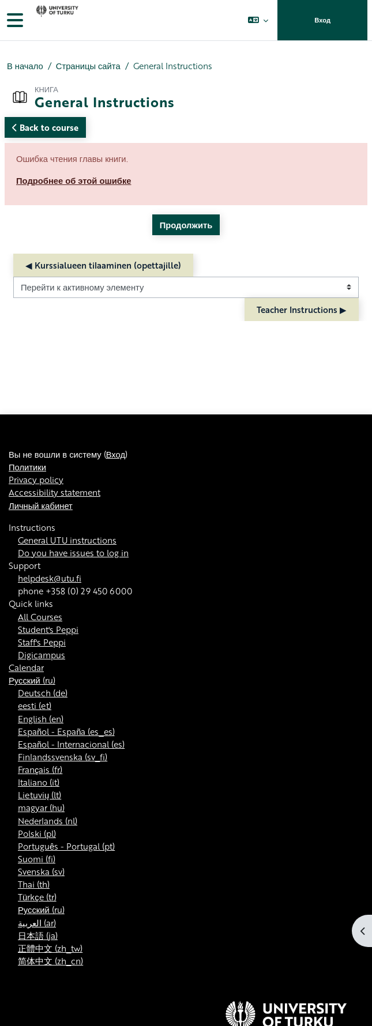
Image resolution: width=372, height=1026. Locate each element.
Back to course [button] (45, 127)
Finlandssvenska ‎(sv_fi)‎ (62, 756)
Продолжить (186, 224)
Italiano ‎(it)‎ (38, 782)
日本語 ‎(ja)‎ (38, 935)
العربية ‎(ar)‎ (37, 922)
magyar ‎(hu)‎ (41, 807)
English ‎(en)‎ (40, 718)
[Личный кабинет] (56, 20)
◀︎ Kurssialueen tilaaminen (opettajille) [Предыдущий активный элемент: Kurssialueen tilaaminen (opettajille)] (103, 265)
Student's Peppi (48, 629)
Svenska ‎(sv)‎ (41, 871)
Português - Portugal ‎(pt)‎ (66, 846)
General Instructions (172, 65)
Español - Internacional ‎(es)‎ (71, 744)
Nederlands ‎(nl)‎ (47, 820)
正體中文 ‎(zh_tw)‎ (50, 948)
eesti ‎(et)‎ (34, 705)
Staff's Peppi (42, 642)
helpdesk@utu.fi (49, 578)
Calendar (26, 667)
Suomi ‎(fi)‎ (36, 859)
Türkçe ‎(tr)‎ (37, 897)
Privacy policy (36, 479)
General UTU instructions (67, 540)
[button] (258, 20)
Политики (27, 467)
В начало (25, 65)
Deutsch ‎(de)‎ (42, 692)
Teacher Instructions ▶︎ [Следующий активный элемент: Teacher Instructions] (302, 309)
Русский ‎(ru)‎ (32, 680)
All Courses (40, 616)
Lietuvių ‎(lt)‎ (39, 795)
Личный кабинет (41, 505)
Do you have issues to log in (73, 552)
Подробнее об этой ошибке (73, 180)
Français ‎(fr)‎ (40, 769)
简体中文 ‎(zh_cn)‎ (50, 961)
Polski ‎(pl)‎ (37, 833)
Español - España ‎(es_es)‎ (66, 731)
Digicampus (41, 654)
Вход (322, 20)
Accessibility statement (54, 492)
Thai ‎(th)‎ (34, 884)
